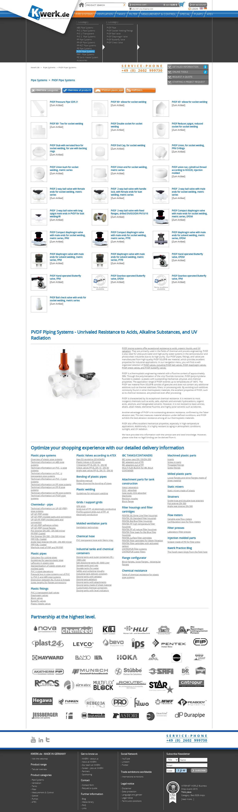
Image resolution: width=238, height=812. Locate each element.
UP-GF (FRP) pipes (39, 514)
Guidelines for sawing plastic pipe (47, 560)
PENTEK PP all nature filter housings (139, 529)
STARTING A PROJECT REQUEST (188, 81)
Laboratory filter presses (179, 531)
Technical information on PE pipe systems (51, 492)
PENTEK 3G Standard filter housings (139, 518)
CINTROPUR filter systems (134, 548)
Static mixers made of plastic (181, 490)
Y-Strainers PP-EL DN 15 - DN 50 (91, 464)
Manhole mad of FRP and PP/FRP (47, 547)
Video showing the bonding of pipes (94, 483)
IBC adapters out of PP (133, 464)
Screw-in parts (174, 462)
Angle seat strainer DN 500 (180, 506)
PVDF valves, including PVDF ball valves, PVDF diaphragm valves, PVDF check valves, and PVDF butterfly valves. (164, 366)
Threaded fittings (176, 464)
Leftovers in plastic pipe (42, 563)
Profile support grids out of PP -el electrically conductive (92, 513)
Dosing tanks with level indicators (92, 590)
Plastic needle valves (41, 603)
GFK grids (81, 506)
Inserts (171, 459)
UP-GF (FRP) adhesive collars (44, 525)
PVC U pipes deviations (42, 571)
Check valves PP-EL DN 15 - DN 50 (92, 467)
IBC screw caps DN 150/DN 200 (136, 459)
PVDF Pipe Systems (67, 67)
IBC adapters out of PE (133, 462)
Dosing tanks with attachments (91, 582)
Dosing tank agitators (86, 579)
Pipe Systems (49, 67)
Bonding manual (84, 480)
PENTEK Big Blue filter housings (137, 521)
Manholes (126, 495)
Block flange (128, 501)
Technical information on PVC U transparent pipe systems (46, 474)
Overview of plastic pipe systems (46, 459)
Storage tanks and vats (87, 565)
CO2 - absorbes (129, 490)
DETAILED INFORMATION (185, 66)
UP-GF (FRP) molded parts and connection (51, 516)
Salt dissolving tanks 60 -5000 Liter (92, 562)
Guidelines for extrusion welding (92, 493)
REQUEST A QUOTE (182, 76)
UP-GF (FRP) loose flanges (43, 527)
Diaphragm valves (39, 595)
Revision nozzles (130, 498)
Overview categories (47, 90)
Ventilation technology (87, 527)
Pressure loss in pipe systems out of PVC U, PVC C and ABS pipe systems (50, 575)
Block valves (37, 598)
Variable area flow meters (180, 519)
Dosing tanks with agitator (89, 576)
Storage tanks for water (87, 568)
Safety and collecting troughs (90, 571)
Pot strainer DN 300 (177, 503)
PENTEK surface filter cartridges (137, 537)
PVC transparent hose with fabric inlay (94, 540)
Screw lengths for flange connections (48, 582)
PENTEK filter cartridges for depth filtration (142, 540)
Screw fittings (174, 467)
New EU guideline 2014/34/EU (90, 459)
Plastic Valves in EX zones (88, 462)
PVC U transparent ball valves (45, 592)
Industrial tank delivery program (91, 573)
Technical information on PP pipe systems (51, 484)
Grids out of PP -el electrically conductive (96, 509)
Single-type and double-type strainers (186, 500)
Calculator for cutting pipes (44, 557)
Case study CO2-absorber (134, 493)
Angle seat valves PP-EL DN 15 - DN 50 (94, 470)
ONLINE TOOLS (180, 71)
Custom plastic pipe (112, 90)
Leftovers (137, 90)
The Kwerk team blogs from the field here (187, 551)
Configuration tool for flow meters (184, 521)
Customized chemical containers (91, 587)
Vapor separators (130, 487)
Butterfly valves (38, 600)
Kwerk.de (35, 67)
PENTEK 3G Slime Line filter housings (139, 515)
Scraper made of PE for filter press (184, 541)
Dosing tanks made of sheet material (94, 585)
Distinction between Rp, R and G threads (50, 579)
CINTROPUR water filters (133, 551)
